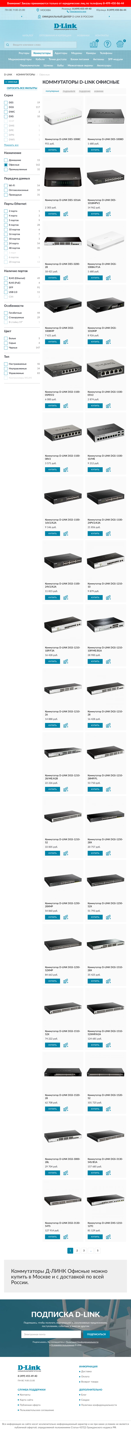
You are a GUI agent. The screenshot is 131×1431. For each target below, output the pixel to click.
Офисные (14, 165)
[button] (76, 11)
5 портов (14, 220)
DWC (12, 112)
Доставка (86, 1371)
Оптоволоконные (18, 190)
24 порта (14, 243)
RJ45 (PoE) (14, 283)
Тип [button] (6, 356)
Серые (12, 343)
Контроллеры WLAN (20, 378)
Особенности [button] (14, 305)
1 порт (12, 253)
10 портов (14, 229)
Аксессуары (104, 65)
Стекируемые (16, 317)
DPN (11, 135)
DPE (11, 130)
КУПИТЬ (52, 150)
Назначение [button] (12, 153)
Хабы (60, 65)
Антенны (98, 59)
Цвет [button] (7, 331)
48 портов (14, 248)
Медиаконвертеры (20, 59)
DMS (11, 126)
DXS (11, 116)
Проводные (15, 195)
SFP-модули (115, 59)
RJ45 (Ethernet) (17, 278)
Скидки (85, 1400)
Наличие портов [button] (16, 271)
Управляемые (16, 373)
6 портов (14, 257)
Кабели (40, 59)
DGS (11, 107)
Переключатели (30, 65)
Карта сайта (26, 1400)
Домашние (15, 160)
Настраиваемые (17, 364)
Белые (12, 338)
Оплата (85, 1377)
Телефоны (106, 53)
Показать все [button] (11, 145)
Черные (13, 348)
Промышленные (18, 169)
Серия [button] (8, 95)
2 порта (13, 211)
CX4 (11, 297)
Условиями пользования (62, 1345)
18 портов (14, 239)
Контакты (102, 35)
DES (11, 102)
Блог (83, 1395)
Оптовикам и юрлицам (55, 35)
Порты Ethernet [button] (15, 204)
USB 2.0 (13, 292)
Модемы (76, 53)
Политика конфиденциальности (99, 1405)
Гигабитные (15, 313)
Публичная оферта (30, 1405)
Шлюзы (48, 65)
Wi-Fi (12, 185)
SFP (11, 287)
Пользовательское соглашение (37, 1410)
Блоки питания (80, 59)
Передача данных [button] (17, 178)
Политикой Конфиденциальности (82, 1342)
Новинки (83, 35)
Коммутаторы (42, 53)
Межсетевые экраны (80, 65)
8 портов (14, 225)
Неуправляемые (18, 368)
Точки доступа (58, 59)
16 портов (14, 234)
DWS (12, 139)
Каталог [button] (28, 35)
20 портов (14, 262)
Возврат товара (89, 1382)
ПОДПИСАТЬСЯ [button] (96, 1334)
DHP (11, 121)
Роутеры (24, 53)
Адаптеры (61, 53)
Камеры (91, 53)
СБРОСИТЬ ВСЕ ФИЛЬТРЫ (22, 88)
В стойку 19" (16, 322)
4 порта (13, 216)
